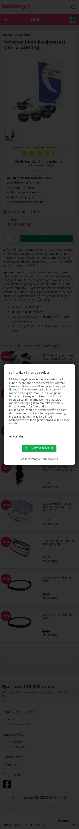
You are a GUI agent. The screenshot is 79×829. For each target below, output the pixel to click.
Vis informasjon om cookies (39, 459)
